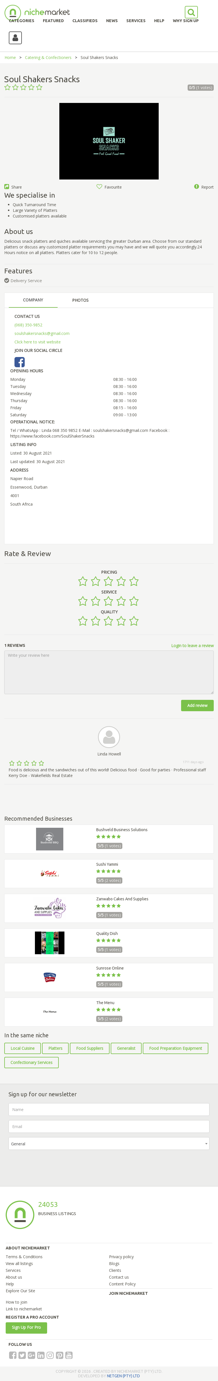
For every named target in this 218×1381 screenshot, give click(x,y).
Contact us (119, 1277)
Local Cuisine (23, 1048)
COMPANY (33, 300)
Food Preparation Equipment (175, 1048)
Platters (55, 1048)
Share (13, 187)
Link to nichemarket (24, 1309)
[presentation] (52, 1165)
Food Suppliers (89, 1048)
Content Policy (122, 1284)
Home (10, 57)
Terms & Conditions (24, 1256)
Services (13, 1270)
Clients (115, 1270)
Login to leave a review (192, 645)
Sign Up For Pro (26, 1327)
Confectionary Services (32, 1062)
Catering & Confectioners (48, 57)
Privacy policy (121, 1256)
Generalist (126, 1048)
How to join (16, 1302)
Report (204, 187)
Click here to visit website (37, 342)
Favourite (109, 187)
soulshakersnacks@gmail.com (42, 333)
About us (14, 1277)
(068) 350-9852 (28, 325)
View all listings (19, 1263)
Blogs (114, 1263)
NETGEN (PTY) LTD (123, 1376)
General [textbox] (18, 1143)
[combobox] (109, 1143)
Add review (197, 705)
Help (10, 1284)
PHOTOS (80, 300)
